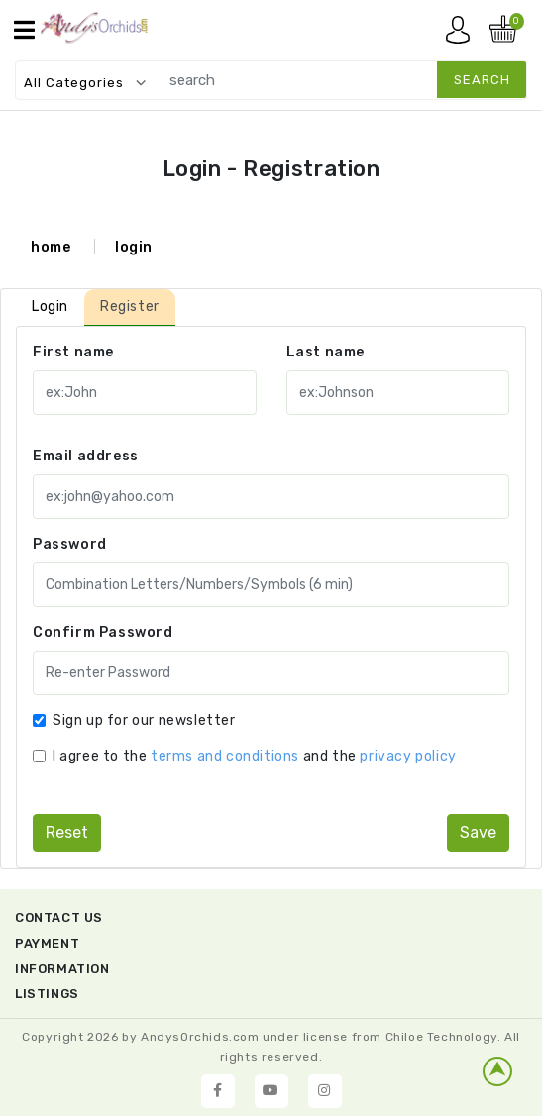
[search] (338, 79)
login (134, 247)
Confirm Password (103, 632)
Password (70, 544)
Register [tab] (130, 306)
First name (73, 352)
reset (67, 832)
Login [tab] (50, 306)
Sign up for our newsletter (144, 720)
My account (463, 35)
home (50, 247)
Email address (86, 456)
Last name (325, 352)
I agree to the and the (255, 756)
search (482, 79)
